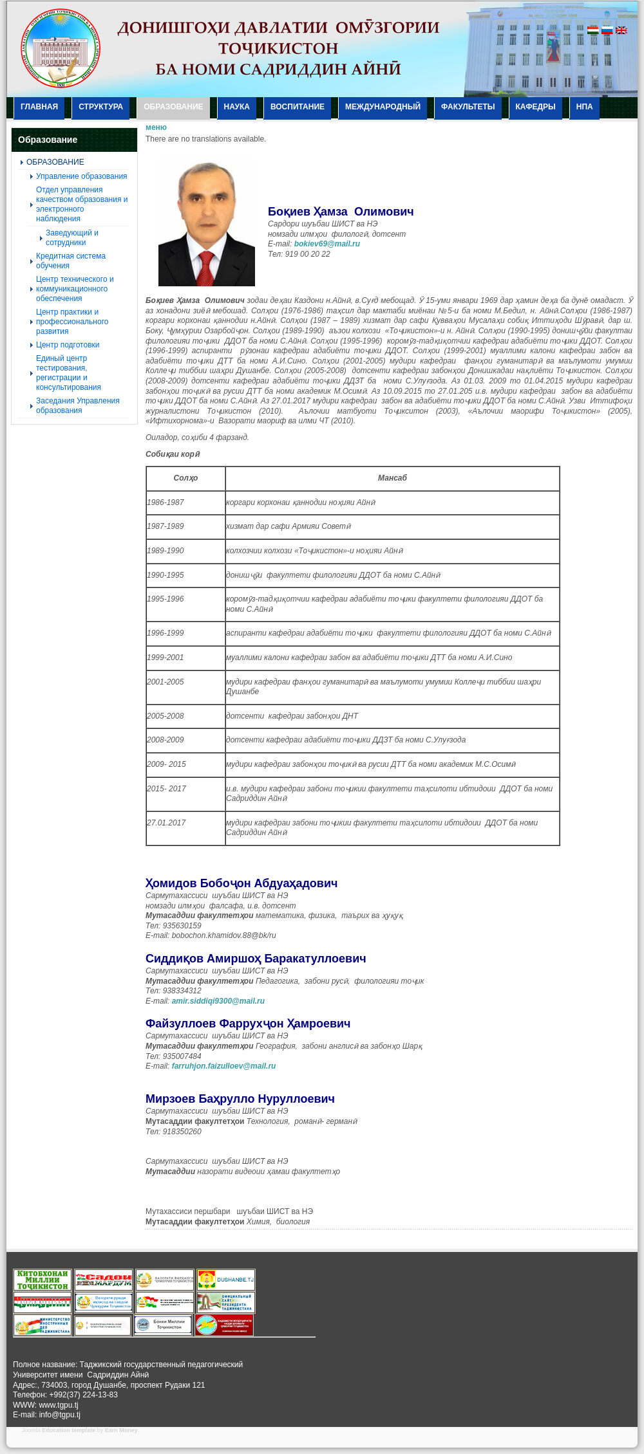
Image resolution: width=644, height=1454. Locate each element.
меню (156, 127)
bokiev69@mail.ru (327, 243)
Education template (68, 1430)
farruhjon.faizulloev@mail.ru (224, 1066)
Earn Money (121, 1430)
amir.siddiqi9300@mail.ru (218, 1001)
